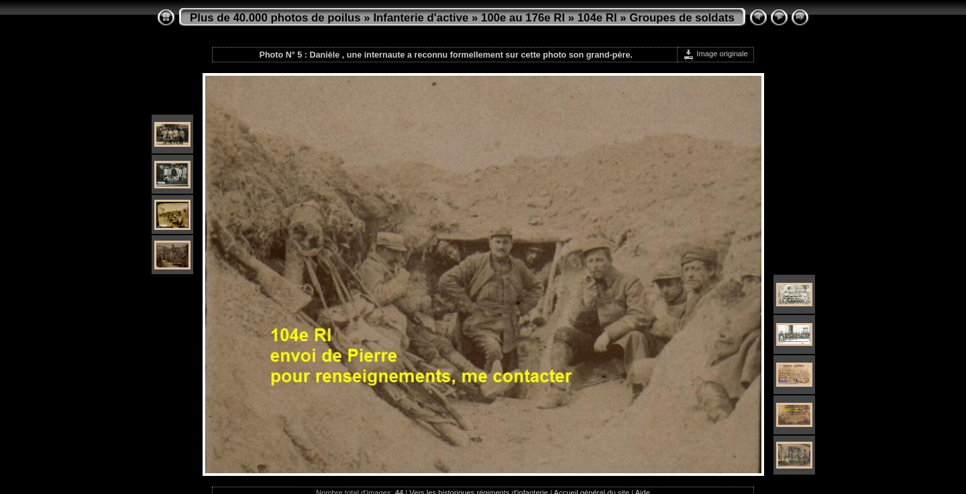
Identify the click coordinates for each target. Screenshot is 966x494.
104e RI (597, 17)
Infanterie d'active (420, 17)
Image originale (715, 54)
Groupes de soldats (682, 17)
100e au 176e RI (523, 17)
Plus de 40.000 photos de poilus (275, 17)
